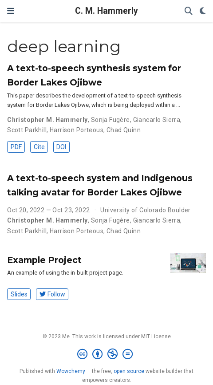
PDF (16, 146)
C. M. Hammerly (106, 11)
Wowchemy (70, 371)
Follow (52, 294)
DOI (61, 146)
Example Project (44, 260)
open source (129, 371)
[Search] (189, 11)
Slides (19, 294)
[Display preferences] (203, 11)
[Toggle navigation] (10, 11)
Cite (39, 146)
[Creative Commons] (106, 354)
